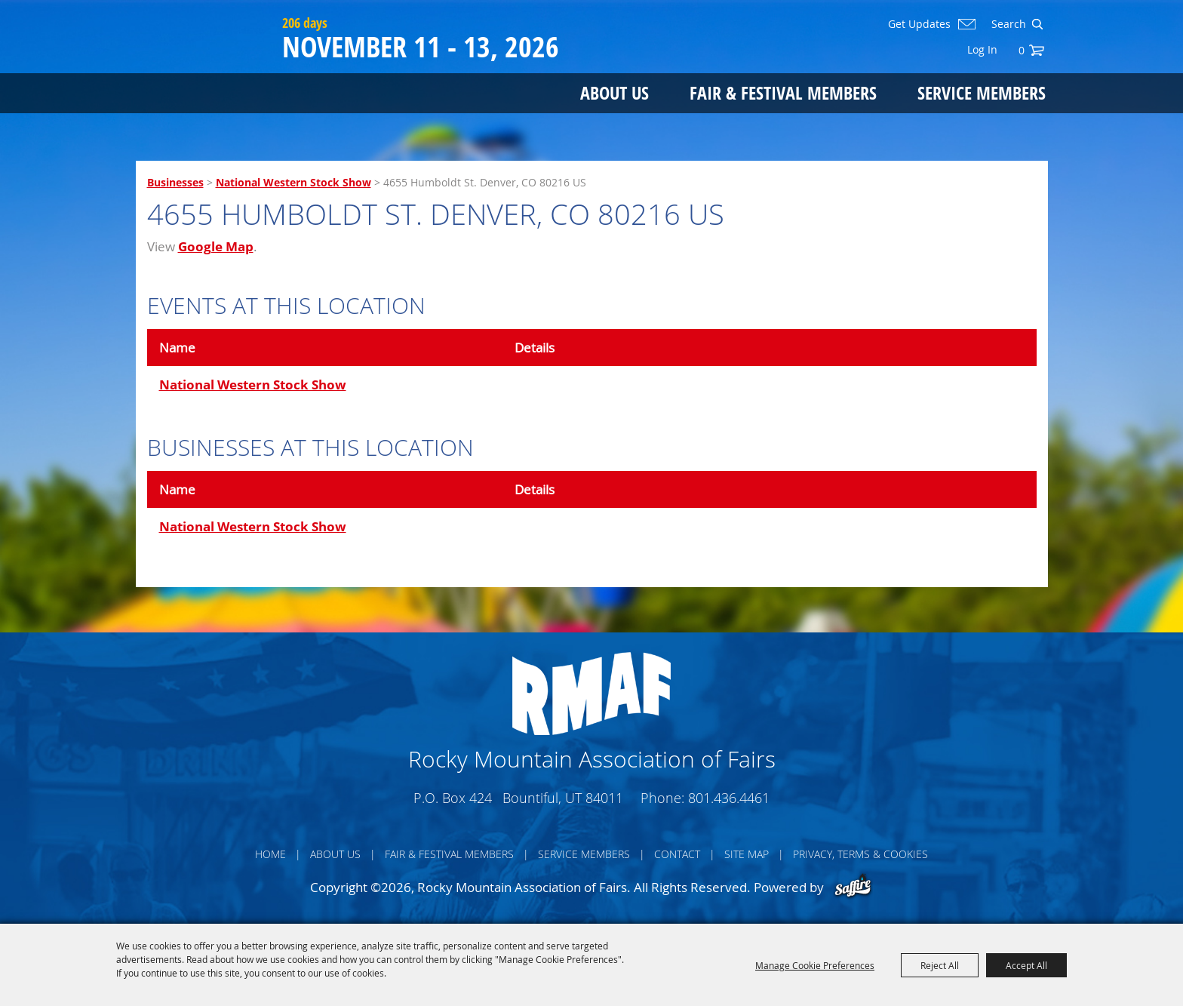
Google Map (216, 246)
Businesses (175, 182)
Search (1037, 24)
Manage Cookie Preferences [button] (814, 965)
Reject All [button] (939, 965)
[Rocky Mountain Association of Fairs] (205, 69)
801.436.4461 (729, 798)
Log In (982, 49)
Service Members (981, 92)
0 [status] (1022, 50)
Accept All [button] (1026, 965)
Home (270, 854)
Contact (677, 854)
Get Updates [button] (919, 24)
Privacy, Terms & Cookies (860, 854)
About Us (614, 92)
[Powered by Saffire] (853, 887)
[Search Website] (1007, 24)
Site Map (746, 854)
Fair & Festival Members (783, 92)
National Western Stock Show (293, 182)
